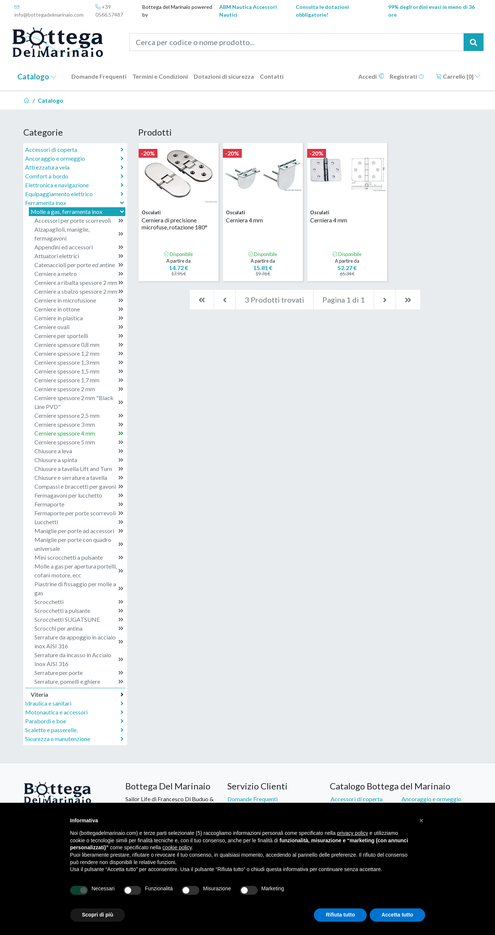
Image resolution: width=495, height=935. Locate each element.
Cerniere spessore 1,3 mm (78, 362)
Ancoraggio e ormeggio (74, 158)
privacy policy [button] (352, 833)
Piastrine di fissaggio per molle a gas (78, 588)
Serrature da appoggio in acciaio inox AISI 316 (78, 641)
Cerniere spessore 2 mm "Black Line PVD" (78, 402)
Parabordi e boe (74, 721)
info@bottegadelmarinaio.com (49, 11)
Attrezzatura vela (74, 167)
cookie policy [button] (176, 847)
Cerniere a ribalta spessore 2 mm (78, 282)
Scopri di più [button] (97, 915)
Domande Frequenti (98, 76)
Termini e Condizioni (160, 76)
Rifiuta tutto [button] (340, 915)
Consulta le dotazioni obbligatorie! (322, 11)
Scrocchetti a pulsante (78, 610)
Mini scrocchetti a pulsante (78, 557)
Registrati (407, 76)
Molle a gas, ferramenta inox (78, 211)
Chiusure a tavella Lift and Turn (78, 468)
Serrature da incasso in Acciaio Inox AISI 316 (78, 659)
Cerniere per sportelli (78, 335)
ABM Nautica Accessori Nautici (248, 11)
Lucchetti (78, 522)
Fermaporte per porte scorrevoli (78, 513)
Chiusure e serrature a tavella (78, 477)
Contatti (272, 76)
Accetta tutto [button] (397, 915)
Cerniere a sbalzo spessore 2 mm (78, 291)
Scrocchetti (78, 601)
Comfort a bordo (74, 176)
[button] (421, 820)
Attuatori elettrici (78, 256)
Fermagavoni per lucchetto (78, 495)
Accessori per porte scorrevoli (78, 220)
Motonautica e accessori (74, 712)
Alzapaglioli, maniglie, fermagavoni (78, 234)
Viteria (77, 694)
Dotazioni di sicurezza (224, 76)
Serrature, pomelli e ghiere (78, 681)
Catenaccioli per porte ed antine (78, 264)
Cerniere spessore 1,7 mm (78, 380)
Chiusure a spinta (78, 459)
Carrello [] (458, 76)
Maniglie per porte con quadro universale (78, 544)
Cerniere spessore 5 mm (78, 442)
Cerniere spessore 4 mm (78, 433)
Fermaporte (78, 504)
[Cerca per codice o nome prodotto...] (296, 42)
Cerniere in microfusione (78, 300)
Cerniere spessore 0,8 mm (78, 344)
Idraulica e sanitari (74, 703)
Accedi (371, 76)
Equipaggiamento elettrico (74, 194)
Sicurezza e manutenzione (74, 738)
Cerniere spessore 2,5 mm (78, 415)
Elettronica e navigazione (74, 185)
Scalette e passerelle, (74, 730)
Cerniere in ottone (78, 309)
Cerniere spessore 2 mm (78, 389)
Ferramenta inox (75, 202)
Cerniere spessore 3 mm (78, 424)
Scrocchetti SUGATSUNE (78, 619)
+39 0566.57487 (109, 11)
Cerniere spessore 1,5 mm (78, 371)
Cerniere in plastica (78, 318)
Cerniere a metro (78, 273)
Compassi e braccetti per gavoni (78, 486)
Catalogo (37, 76)
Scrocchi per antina (78, 628)
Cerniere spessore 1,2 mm (78, 353)
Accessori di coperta (74, 149)
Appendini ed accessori (78, 247)
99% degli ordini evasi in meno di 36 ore (431, 11)
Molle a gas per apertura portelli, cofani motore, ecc (78, 571)
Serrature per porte (78, 672)
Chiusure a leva (78, 451)
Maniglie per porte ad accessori (78, 530)
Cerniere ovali (78, 327)
